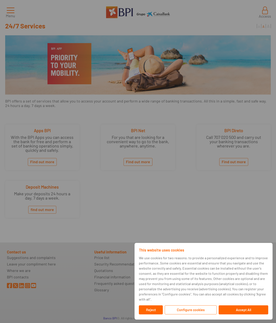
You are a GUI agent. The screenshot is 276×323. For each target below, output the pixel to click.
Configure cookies (191, 310)
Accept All (243, 310)
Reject (151, 310)
